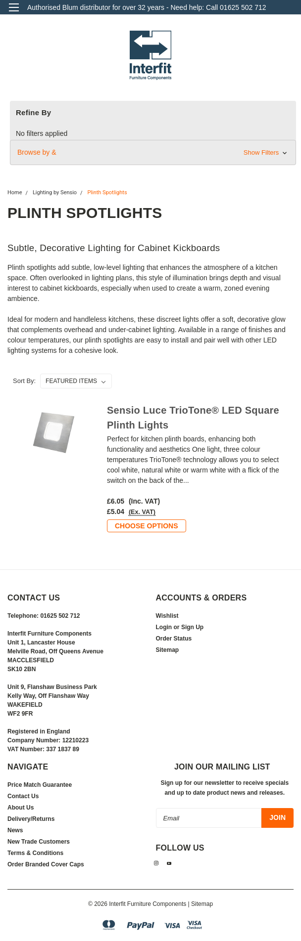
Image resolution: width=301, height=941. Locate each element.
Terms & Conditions (35, 853)
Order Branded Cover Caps (45, 864)
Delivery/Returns (30, 818)
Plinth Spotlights (107, 192)
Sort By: (24, 381)
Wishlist (167, 615)
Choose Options (146, 526)
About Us (20, 807)
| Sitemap (200, 903)
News (15, 830)
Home (14, 192)
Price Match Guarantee (39, 784)
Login (164, 627)
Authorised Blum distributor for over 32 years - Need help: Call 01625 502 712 (146, 7)
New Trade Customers (38, 841)
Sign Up (192, 627)
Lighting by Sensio (55, 192)
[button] (153, 152)
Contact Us (23, 796)
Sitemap (167, 649)
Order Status (174, 638)
